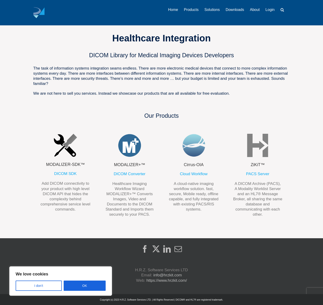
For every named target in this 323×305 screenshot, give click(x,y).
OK (84, 286)
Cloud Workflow (194, 174)
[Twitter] (156, 249)
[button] (282, 10)
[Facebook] (145, 249)
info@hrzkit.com (167, 275)
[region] (60, 281)
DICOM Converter (129, 174)
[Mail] (178, 249)
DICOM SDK (65, 173)
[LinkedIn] (167, 249)
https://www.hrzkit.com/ (166, 280)
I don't (38, 286)
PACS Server (257, 174)
